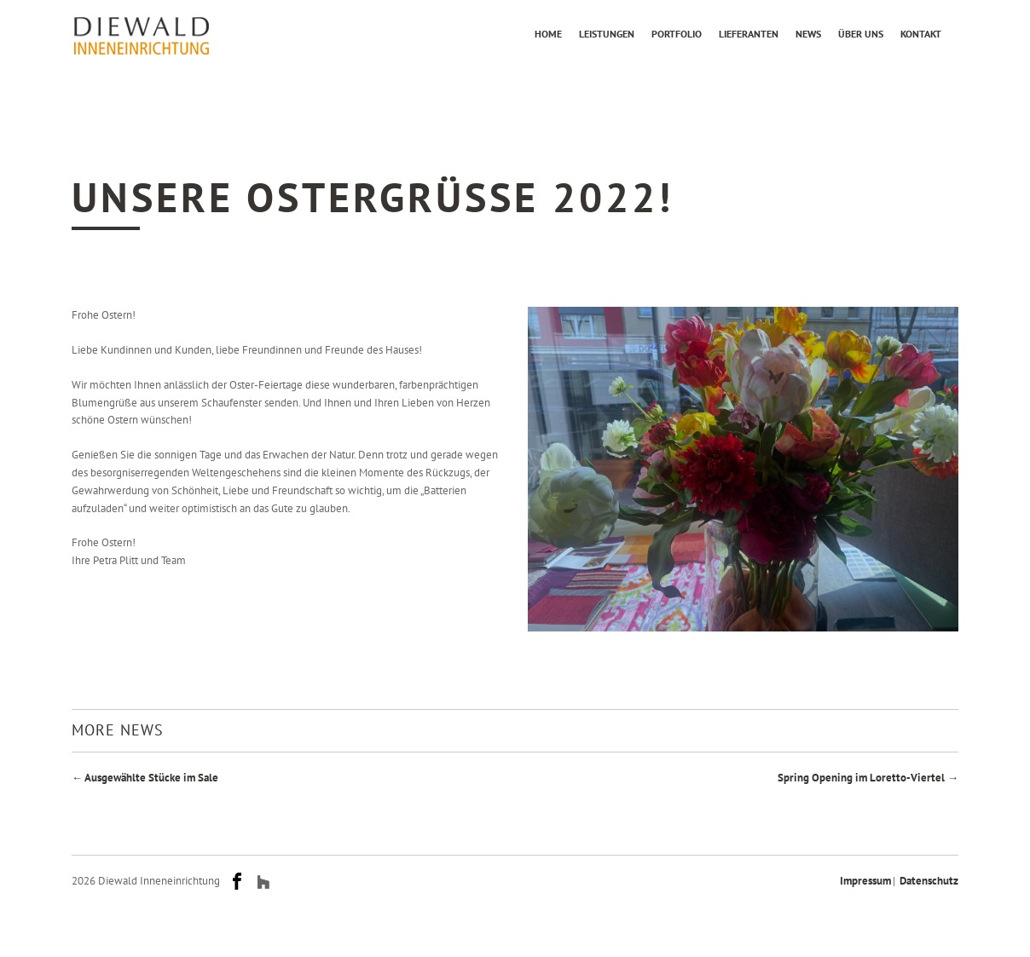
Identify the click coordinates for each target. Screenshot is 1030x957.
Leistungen (606, 33)
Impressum (865, 880)
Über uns (860, 33)
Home (548, 33)
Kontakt (920, 33)
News (808, 33)
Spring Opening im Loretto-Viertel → (868, 777)
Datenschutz (929, 880)
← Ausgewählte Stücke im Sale (145, 777)
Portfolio (676, 33)
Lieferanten (748, 33)
